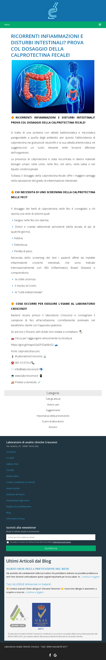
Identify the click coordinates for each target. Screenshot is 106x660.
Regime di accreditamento (18, 506)
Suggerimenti (53, 410)
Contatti (10, 470)
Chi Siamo (11, 451)
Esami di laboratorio (53, 421)
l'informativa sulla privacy (62, 542)
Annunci (53, 427)
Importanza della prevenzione (53, 415)
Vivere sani (53, 404)
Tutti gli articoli (53, 398)
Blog (8, 512)
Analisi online (12, 476)
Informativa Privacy (15, 518)
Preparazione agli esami (17, 500)
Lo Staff (10, 458)
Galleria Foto (12, 464)
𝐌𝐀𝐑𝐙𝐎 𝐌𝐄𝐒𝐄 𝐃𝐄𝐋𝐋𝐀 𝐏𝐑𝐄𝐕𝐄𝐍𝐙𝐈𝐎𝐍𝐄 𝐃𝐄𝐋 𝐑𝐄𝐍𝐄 (37, 568)
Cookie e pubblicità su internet (20, 482)
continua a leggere (91, 576)
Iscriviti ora (51, 548)
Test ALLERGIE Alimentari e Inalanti (28, 584)
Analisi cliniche (13, 488)
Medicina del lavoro (15, 494)
